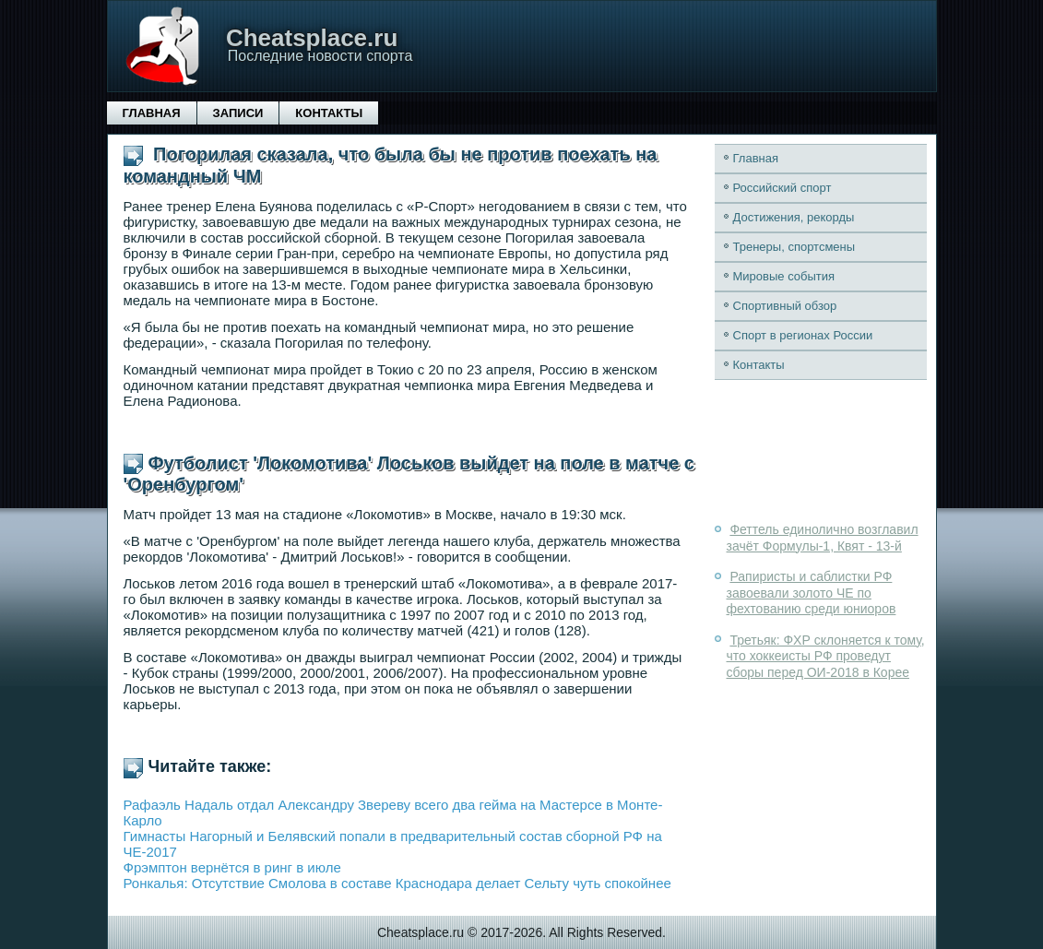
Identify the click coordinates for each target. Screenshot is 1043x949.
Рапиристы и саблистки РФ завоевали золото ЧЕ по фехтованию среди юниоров (811, 592)
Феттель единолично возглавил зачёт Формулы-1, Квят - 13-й (823, 537)
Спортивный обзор (785, 306)
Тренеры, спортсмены (794, 247)
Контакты (328, 113)
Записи (238, 113)
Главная (152, 113)
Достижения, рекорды (794, 217)
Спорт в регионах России (803, 335)
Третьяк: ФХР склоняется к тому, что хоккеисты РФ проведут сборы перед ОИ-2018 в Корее (826, 656)
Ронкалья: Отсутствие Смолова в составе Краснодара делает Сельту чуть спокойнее (397, 883)
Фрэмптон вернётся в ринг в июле (232, 867)
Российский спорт (782, 188)
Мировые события (784, 276)
